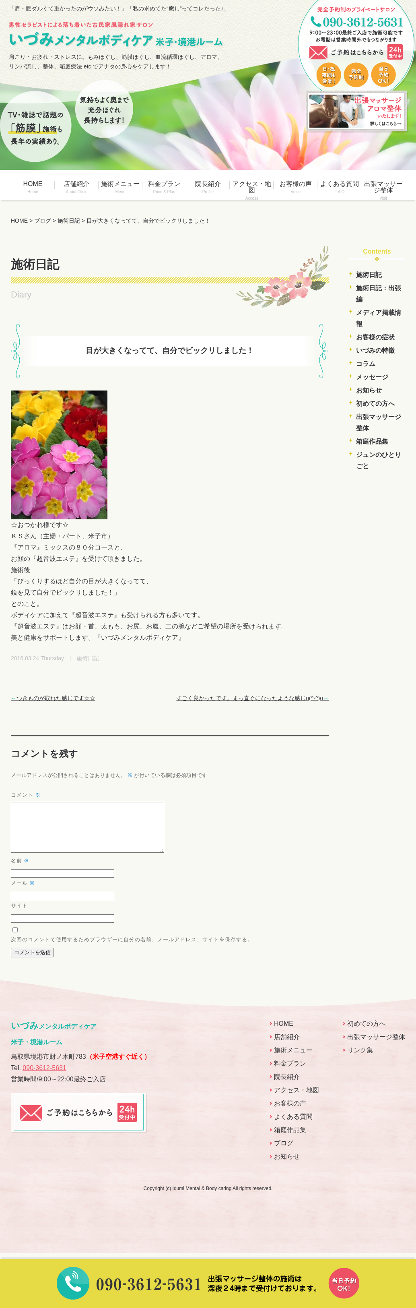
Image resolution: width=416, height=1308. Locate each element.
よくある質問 (339, 187)
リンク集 (360, 1059)
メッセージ (372, 377)
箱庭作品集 (372, 441)
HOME (33, 187)
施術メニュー (120, 187)
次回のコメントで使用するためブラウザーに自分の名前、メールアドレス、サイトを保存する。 (132, 949)
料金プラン (164, 187)
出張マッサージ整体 (383, 190)
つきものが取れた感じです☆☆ (53, 698)
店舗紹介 (77, 187)
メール (23, 892)
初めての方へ (375, 403)
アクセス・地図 (252, 190)
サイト (19, 915)
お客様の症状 (375, 337)
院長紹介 (208, 187)
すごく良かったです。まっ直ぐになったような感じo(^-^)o (252, 698)
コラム (365, 363)
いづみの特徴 (375, 350)
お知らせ (369, 390)
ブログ (283, 1152)
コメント (26, 794)
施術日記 (369, 274)
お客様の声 (295, 187)
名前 (20, 870)
